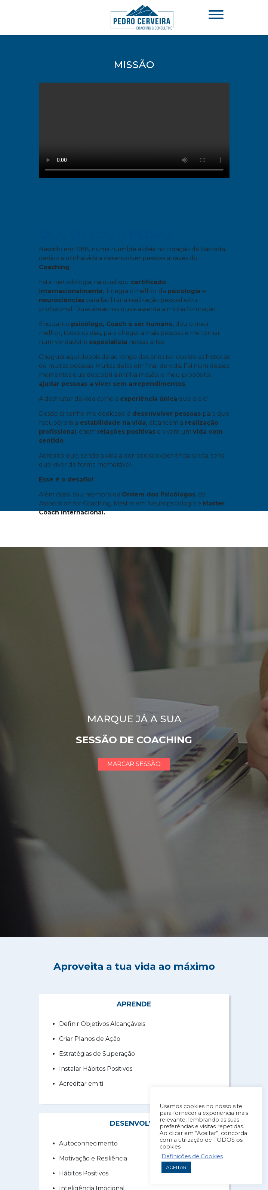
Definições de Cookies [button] (192, 1156)
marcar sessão (134, 764)
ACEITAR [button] (176, 1167)
